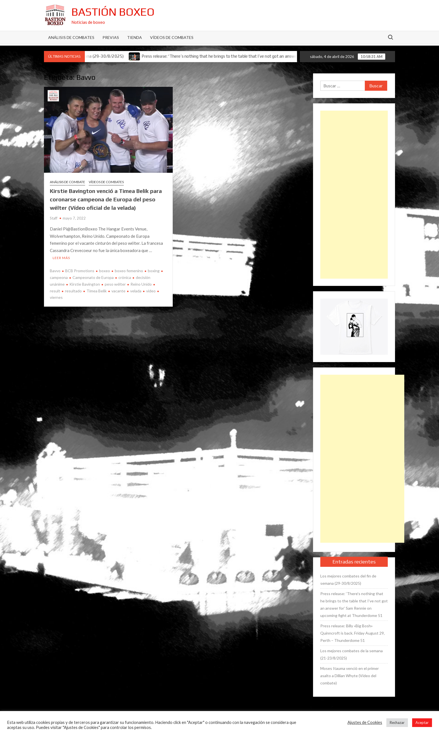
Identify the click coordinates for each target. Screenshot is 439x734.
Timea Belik (97, 290)
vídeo (151, 290)
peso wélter (115, 284)
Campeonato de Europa (93, 277)
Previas (110, 37)
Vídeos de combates (171, 37)
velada (135, 290)
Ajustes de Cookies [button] (364, 722)
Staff (53, 218)
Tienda (134, 37)
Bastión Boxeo (113, 11)
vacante (118, 290)
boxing (154, 270)
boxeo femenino (129, 270)
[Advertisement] (354, 195)
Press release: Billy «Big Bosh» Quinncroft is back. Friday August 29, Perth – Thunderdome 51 (352, 633)
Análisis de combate (67, 182)
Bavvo (55, 270)
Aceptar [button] (422, 722)
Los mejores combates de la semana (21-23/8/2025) (351, 654)
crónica (124, 277)
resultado (73, 290)
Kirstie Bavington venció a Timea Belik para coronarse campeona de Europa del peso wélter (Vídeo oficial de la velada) (106, 199)
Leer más (61, 258)
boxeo (104, 270)
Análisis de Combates (71, 37)
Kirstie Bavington (84, 284)
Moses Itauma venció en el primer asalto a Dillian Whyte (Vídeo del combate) (349, 675)
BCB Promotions (79, 270)
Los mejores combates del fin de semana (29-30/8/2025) (348, 580)
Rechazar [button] (397, 722)
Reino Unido (141, 284)
